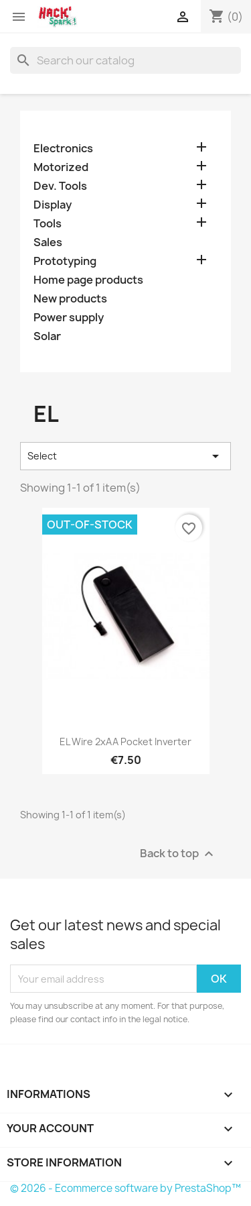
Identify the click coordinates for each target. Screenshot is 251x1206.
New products (70, 299)
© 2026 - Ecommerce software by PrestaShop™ (125, 1188)
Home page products (88, 280)
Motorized (60, 167)
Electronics (63, 149)
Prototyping (64, 261)
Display (52, 205)
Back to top (178, 854)
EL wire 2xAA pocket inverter (125, 741)
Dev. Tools (60, 186)
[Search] (125, 60)
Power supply (68, 318)
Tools (47, 224)
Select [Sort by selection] (125, 456)
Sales (47, 242)
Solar (47, 336)
